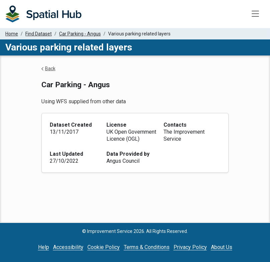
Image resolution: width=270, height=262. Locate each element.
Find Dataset (38, 33)
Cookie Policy (103, 247)
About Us (221, 247)
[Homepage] (43, 14)
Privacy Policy (190, 247)
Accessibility (68, 247)
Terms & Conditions (147, 247)
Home (11, 33)
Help (43, 247)
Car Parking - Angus (80, 33)
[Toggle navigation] (255, 14)
